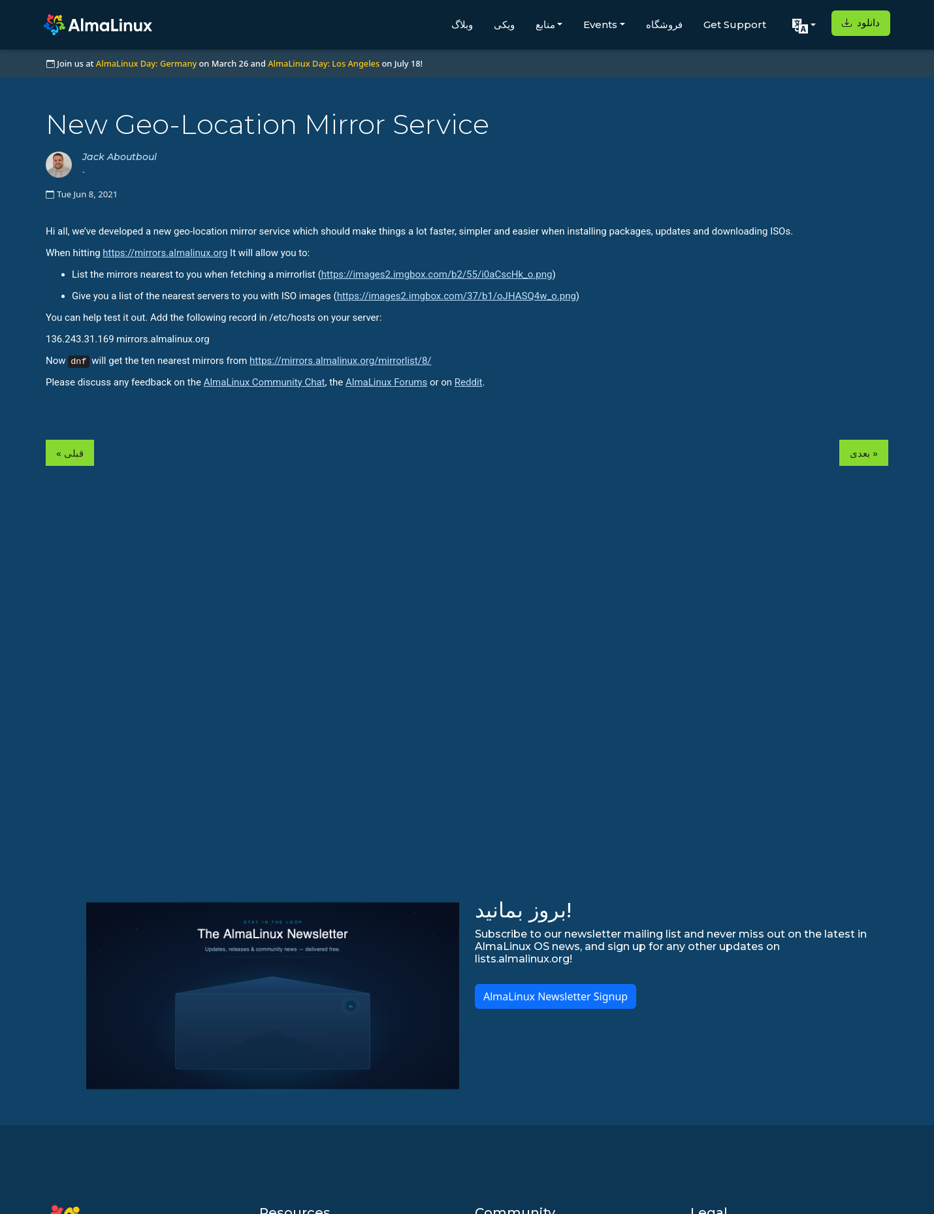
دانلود (861, 22)
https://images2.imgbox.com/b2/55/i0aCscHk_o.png (437, 274)
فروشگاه (664, 24)
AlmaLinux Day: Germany (146, 63)
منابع (545, 24)
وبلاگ (462, 24)
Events (600, 24)
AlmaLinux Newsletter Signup (555, 996)
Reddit (469, 382)
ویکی (504, 24)
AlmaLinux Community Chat (264, 382)
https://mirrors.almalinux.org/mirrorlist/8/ (340, 361)
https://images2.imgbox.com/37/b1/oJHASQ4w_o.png (456, 296)
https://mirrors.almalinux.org (165, 253)
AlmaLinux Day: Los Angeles (323, 63)
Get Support (734, 24)
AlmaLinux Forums (386, 382)
